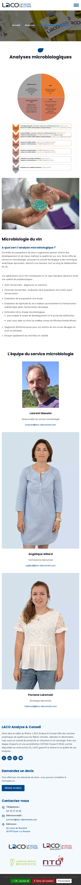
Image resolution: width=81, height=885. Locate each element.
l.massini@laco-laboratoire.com (40, 424)
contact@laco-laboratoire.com (21, 819)
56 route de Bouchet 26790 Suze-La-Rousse (18, 830)
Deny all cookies (43, 881)
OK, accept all (20, 881)
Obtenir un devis (13, 788)
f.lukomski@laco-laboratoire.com (40, 706)
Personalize (64, 881)
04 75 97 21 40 (13, 811)
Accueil (16, 25)
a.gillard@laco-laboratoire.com (41, 565)
